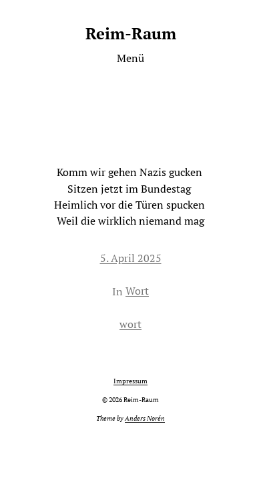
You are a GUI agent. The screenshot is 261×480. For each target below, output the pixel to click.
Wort (137, 290)
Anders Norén (145, 418)
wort (130, 324)
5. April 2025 (131, 258)
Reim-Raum (130, 33)
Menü (130, 58)
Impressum (130, 381)
